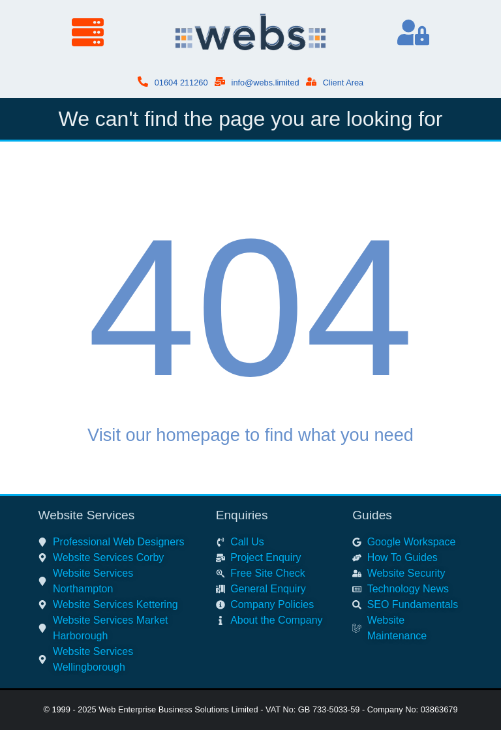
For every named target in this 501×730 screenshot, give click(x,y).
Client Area (343, 82)
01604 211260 (181, 82)
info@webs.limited (265, 82)
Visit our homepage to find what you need (250, 435)
